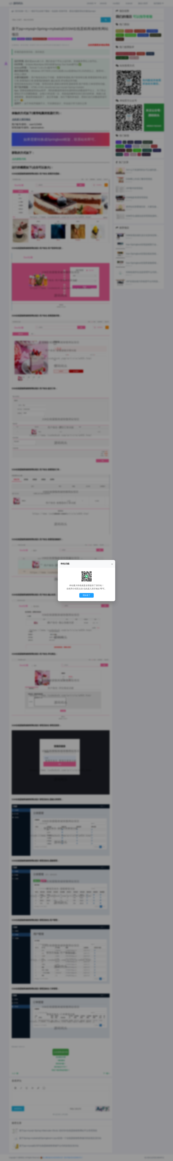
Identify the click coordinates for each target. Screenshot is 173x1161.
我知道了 (86, 595)
